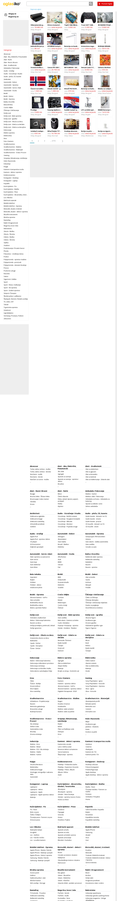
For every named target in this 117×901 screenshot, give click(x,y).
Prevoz (6, 268)
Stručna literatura (36, 764)
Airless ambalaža (92, 506)
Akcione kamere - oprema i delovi (69, 689)
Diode (88, 671)
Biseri (88, 873)
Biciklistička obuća (36, 603)
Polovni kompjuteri (92, 767)
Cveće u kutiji (62, 605)
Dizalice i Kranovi (64, 704)
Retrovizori (62, 863)
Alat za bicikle (90, 577)
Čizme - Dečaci (35, 648)
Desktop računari (92, 764)
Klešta (60, 504)
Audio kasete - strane (93, 519)
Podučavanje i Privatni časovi (14, 248)
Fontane (88, 794)
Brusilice (61, 484)
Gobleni (33, 527)
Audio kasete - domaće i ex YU (96, 516)
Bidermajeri (62, 603)
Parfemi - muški (63, 896)
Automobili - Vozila (10, 91)
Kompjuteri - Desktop (11, 178)
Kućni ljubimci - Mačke (11, 189)
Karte (87, 729)
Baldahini (89, 562)
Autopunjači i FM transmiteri (95, 536)
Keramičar (89, 815)
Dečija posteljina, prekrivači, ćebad (42, 625)
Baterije (60, 668)
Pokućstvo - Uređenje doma (13, 254)
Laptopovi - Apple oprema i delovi (42, 795)
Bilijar (87, 721)
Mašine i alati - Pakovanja (95, 496)
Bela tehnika (8, 105)
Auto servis (34, 559)
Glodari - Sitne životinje (66, 794)
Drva (59, 734)
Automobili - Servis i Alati (12, 88)
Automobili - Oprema (11, 85)
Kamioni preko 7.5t (92, 754)
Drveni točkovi (35, 686)
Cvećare (61, 597)
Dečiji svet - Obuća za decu (13, 121)
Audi (59, 559)
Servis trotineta (91, 862)
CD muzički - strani (92, 527)
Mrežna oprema (9, 217)
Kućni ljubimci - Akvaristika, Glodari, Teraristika (20, 195)
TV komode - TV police (38, 893)
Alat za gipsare (91, 472)
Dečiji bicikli (62, 580)
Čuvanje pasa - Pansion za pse (41, 817)
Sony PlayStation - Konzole (95, 683)
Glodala (33, 502)
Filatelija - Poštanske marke (67, 764)
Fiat (59, 567)
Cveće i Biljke (8, 107)
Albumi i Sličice (63, 772)
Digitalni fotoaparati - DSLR (67, 691)
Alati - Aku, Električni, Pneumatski (15, 57)
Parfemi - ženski (63, 893)
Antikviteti (7, 79)
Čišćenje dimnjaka (92, 600)
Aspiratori (33, 577)
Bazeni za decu (35, 623)
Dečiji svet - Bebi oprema (12, 116)
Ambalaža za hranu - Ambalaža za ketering (98, 500)
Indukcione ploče (36, 587)
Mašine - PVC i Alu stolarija (39, 749)
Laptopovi (33, 787)
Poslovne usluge (10, 271)
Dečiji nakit (89, 878)
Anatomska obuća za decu (39, 638)
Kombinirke (62, 706)
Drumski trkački (63, 582)
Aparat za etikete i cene (94, 504)
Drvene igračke (91, 623)
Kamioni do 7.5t (91, 752)
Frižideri (33, 582)
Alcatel (88, 835)
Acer (87, 840)
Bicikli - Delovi (8, 96)
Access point (34, 873)
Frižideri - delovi (35, 585)
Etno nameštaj (35, 691)
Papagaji (61, 812)
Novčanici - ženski (36, 477)
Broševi (88, 875)
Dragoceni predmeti (93, 880)
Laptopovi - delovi (36, 789)
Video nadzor (90, 661)
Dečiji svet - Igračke (10, 119)
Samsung (89, 832)
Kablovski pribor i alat (37, 878)
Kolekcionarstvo (9, 175)
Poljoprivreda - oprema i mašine (15, 259)
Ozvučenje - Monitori (65, 524)
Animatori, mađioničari (38, 618)
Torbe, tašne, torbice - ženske (40, 472)
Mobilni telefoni (9, 203)
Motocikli (89, 853)
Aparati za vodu (63, 832)
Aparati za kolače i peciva (67, 835)
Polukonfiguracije (92, 770)
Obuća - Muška (9, 231)
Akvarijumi (61, 789)
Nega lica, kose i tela (11, 226)
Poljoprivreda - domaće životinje (15, 265)
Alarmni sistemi (91, 663)
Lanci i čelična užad (64, 747)
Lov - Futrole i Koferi (37, 837)
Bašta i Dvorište (9, 102)
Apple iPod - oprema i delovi (40, 539)
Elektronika (8, 136)
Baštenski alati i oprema (94, 557)
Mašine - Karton (91, 494)
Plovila (6, 251)
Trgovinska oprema (11, 307)
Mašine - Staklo (35, 752)
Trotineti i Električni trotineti (95, 855)
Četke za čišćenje (92, 597)
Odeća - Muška (9, 237)
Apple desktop (91, 772)
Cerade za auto (91, 547)
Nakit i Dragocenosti (11, 223)
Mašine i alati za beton (66, 709)
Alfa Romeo (62, 557)
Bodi (87, 643)
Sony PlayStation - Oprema (95, 686)
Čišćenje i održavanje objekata (96, 603)
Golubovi (61, 809)
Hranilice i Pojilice (64, 820)
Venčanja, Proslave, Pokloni (13, 316)
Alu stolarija (34, 724)
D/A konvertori (35, 544)
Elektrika (61, 547)
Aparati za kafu (63, 830)
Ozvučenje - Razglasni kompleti (69, 519)
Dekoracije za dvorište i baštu (40, 668)
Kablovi (32, 875)
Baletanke (33, 641)
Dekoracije (7, 130)
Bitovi (60, 494)
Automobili (34, 777)
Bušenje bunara (35, 712)
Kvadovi (88, 850)
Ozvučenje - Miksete (65, 521)
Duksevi (61, 651)
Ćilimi (32, 681)
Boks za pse (34, 812)
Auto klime (34, 567)
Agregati (61, 474)
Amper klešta (62, 666)
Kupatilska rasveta (92, 817)
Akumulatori (62, 539)
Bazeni (88, 565)
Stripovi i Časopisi (10, 293)
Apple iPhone (90, 830)
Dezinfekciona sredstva (94, 608)
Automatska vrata (36, 729)
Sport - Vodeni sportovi (12, 290)
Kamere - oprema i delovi (67, 683)
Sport (6, 282)
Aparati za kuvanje (64, 837)
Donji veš (61, 648)
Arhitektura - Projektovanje (39, 701)
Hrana (88, 799)
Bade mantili (62, 643)
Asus (87, 837)
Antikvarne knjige (36, 519)
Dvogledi (33, 832)
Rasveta (7, 273)
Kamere (60, 681)
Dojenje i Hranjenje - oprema (68, 625)
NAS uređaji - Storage (37, 883)
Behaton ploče (91, 704)
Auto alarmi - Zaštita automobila (97, 542)
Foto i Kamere (8, 141)
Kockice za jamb (91, 732)
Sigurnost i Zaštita (10, 279)
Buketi (60, 600)
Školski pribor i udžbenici (12, 296)
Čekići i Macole (63, 496)
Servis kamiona (63, 752)
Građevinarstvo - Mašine (12, 147)
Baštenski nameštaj (92, 559)
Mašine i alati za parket (66, 712)
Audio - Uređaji (9, 71)
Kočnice (88, 582)
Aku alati (61, 471)
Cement (88, 709)
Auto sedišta (90, 544)
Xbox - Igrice (90, 689)
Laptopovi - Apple (36, 792)
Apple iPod (34, 536)
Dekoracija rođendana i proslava (42, 663)
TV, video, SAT (9, 302)
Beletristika (34, 767)
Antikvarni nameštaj (37, 521)
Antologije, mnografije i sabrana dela (41, 773)
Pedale (88, 587)
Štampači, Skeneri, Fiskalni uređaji (16, 299)
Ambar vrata (34, 726)
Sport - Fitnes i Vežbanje (12, 285)
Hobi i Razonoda (9, 161)
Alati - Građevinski (10, 65)
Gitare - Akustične (64, 875)
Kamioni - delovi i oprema (13, 172)
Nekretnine (8, 228)
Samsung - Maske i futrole (39, 858)
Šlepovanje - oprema (65, 754)
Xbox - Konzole (91, 691)
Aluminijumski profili (93, 701)
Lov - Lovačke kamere (37, 840)
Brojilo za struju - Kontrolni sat (68, 671)
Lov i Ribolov (8, 197)
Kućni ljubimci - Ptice (11, 192)
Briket (60, 726)
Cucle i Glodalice (63, 623)
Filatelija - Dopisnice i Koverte (68, 767)
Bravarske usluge (36, 709)
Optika (6, 243)
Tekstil (6, 304)
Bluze (88, 640)
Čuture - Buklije (35, 683)
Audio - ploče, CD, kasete (12, 76)
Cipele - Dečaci (35, 643)
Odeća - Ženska (9, 240)
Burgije (32, 494)
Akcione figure (91, 618)
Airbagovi (61, 536)
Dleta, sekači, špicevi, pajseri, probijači (68, 500)
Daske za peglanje (92, 605)
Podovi (6, 257)
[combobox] (60, 4)
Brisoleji (33, 732)
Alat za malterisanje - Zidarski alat (98, 479)
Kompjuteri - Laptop (11, 181)
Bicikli (6, 93)
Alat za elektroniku (92, 666)
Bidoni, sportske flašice (38, 608)
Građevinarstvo (9, 144)
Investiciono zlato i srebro (95, 883)
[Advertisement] (16, 33)
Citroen (60, 565)
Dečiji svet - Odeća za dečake (14, 124)
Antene (88, 539)
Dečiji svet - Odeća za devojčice (15, 127)
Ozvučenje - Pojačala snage (67, 527)
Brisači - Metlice (63, 544)
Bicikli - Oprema (9, 99)
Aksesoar (7, 54)
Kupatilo (7, 183)
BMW (59, 562)
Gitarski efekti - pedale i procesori (70, 883)
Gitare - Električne (64, 878)
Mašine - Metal (35, 747)
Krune (32, 504)
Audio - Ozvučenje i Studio (13, 74)
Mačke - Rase (90, 787)
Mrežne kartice (35, 880)
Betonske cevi (90, 706)
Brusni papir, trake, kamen (39, 499)
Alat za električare (92, 469)
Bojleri (32, 580)
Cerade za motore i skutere (67, 855)
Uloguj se (12, 14)
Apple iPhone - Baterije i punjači (41, 853)
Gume (88, 580)
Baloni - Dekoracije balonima (40, 620)
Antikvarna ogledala (37, 516)
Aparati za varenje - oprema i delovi (68, 480)
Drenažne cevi (91, 712)
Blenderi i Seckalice (65, 840)
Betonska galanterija (37, 706)
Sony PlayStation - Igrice (94, 681)
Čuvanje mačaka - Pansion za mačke (96, 790)
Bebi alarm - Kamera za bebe (68, 620)
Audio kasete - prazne (93, 521)
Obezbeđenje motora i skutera (69, 860)
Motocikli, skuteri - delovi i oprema (16, 212)
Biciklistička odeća (36, 605)
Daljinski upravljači (36, 547)
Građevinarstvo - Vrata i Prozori (15, 152)
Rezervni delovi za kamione (67, 749)
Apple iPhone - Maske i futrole (40, 850)
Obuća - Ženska (9, 234)
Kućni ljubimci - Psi (10, 186)
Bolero (88, 645)
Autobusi (89, 744)
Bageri (60, 701)
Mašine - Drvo (35, 744)
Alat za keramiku (91, 474)
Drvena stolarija (35, 734)
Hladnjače (89, 749)
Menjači (88, 585)
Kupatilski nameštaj (92, 820)
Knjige (6, 167)
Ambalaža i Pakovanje (11, 68)
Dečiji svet (7, 113)
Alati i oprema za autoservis (40, 557)
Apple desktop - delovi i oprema (97, 775)
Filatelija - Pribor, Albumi (66, 770)
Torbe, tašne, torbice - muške (40, 469)
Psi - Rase (33, 809)
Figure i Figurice (91, 628)
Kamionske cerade (64, 744)
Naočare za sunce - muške (39, 479)
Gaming (6, 155)
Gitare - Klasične (63, 880)
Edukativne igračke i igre (94, 625)
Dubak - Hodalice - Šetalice (67, 628)
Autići (60, 775)
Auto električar (35, 565)
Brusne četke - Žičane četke (40, 496)
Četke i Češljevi (35, 815)
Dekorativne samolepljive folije (41, 671)
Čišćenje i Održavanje (11, 110)
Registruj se (13, 16)
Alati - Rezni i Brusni (11, 62)
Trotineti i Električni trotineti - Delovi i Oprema (98, 859)
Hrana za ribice (63, 799)
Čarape (60, 645)
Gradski (60, 587)
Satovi (6, 276)
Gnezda (61, 815)
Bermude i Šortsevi (64, 640)
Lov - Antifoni (34, 835)
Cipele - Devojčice (36, 646)
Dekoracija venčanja (37, 666)
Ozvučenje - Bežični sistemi (67, 516)
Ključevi (60, 506)
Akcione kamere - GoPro (38, 597)
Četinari (60, 608)
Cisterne (89, 747)
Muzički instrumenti (10, 214)
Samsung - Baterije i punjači (40, 860)
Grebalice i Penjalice (93, 797)
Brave (60, 852)
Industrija (7, 164)
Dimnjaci (61, 732)
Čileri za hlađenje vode (66, 729)
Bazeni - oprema (91, 567)
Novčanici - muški (36, 474)
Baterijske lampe (36, 830)
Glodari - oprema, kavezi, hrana (69, 797)
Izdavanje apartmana (93, 893)
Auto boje (33, 562)
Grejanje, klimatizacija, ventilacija (15, 158)
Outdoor (7, 245)
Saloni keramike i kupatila (95, 809)
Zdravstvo (7, 319)
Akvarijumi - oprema (65, 792)
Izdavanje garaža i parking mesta (97, 896)
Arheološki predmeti (37, 524)
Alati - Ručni (8, 60)
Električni (61, 585)
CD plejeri (33, 542)
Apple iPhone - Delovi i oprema (41, 855)
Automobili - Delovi (10, 82)
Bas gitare (61, 873)
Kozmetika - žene (64, 898)
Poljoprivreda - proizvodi (12, 262)
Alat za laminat (91, 477)
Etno (5, 138)
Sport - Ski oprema (10, 288)
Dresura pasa (35, 820)
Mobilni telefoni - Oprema (13, 206)
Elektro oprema (9, 133)
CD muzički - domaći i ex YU (95, 524)
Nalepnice (61, 858)
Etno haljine (34, 689)
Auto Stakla (62, 542)
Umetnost (7, 310)
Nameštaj (7, 220)
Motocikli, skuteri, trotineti (13, 209)
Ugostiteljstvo (8, 313)
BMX (59, 577)
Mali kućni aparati (10, 200)
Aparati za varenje (64, 477)
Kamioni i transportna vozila (14, 169)
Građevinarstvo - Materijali (13, 150)
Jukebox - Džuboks (92, 727)
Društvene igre (91, 620)
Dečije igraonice (35, 628)
